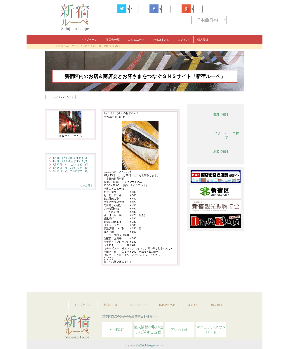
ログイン (183, 39)
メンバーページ (65, 96)
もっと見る (86, 185)
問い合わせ (179, 329)
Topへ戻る (239, 279)
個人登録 (202, 39)
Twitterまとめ (161, 39)
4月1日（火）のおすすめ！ (70, 161)
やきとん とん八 (69, 45)
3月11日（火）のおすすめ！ (70, 171)
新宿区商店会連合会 (145, 345)
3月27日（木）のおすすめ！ (70, 164)
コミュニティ (136, 39)
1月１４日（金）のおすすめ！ (102, 45)
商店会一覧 (113, 39)
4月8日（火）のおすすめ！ (70, 157)
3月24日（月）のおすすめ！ (70, 167)
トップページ (89, 39)
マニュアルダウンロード (211, 329)
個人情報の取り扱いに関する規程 (148, 329)
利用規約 (117, 329)
